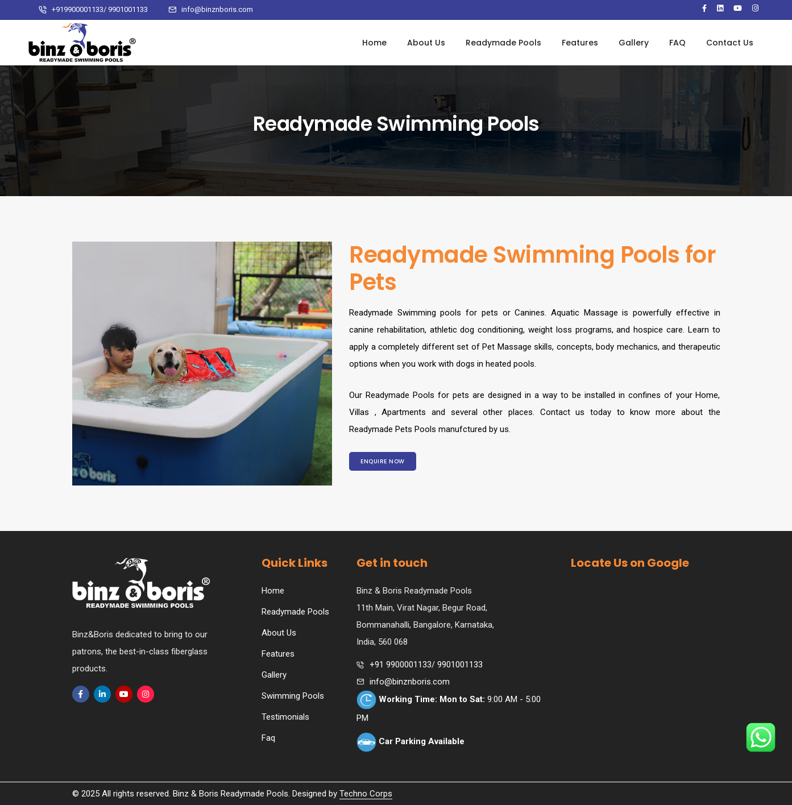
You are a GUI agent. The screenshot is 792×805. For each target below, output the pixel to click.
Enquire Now (382, 461)
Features (580, 42)
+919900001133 (77, 9)
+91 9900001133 (401, 664)
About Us (426, 42)
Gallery (634, 42)
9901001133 (128, 9)
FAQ (677, 42)
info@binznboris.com (217, 9)
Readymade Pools (503, 42)
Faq (268, 738)
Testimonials (285, 717)
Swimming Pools (293, 696)
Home (374, 42)
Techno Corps (365, 794)
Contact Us (729, 42)
